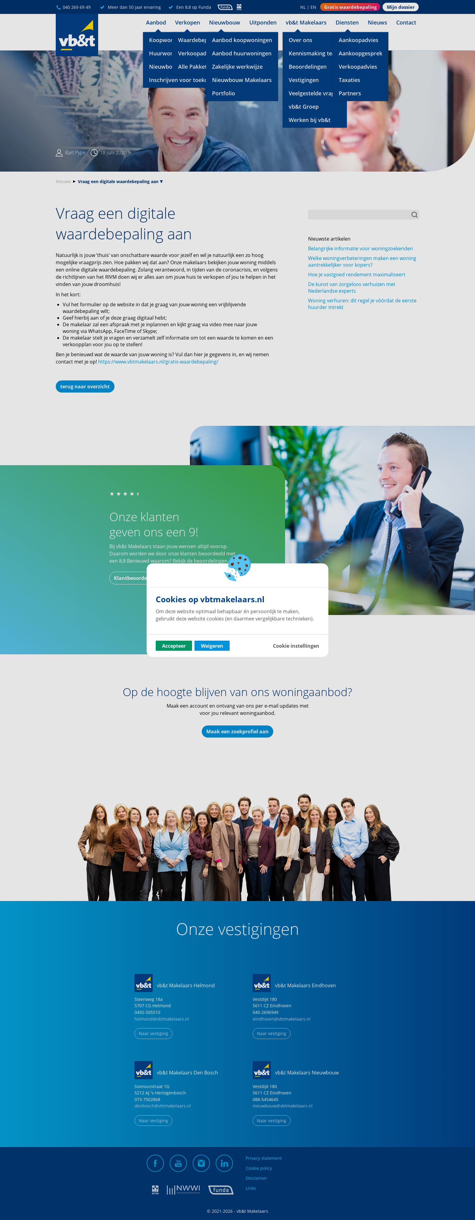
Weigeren (212, 645)
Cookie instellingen (296, 645)
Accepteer (174, 645)
